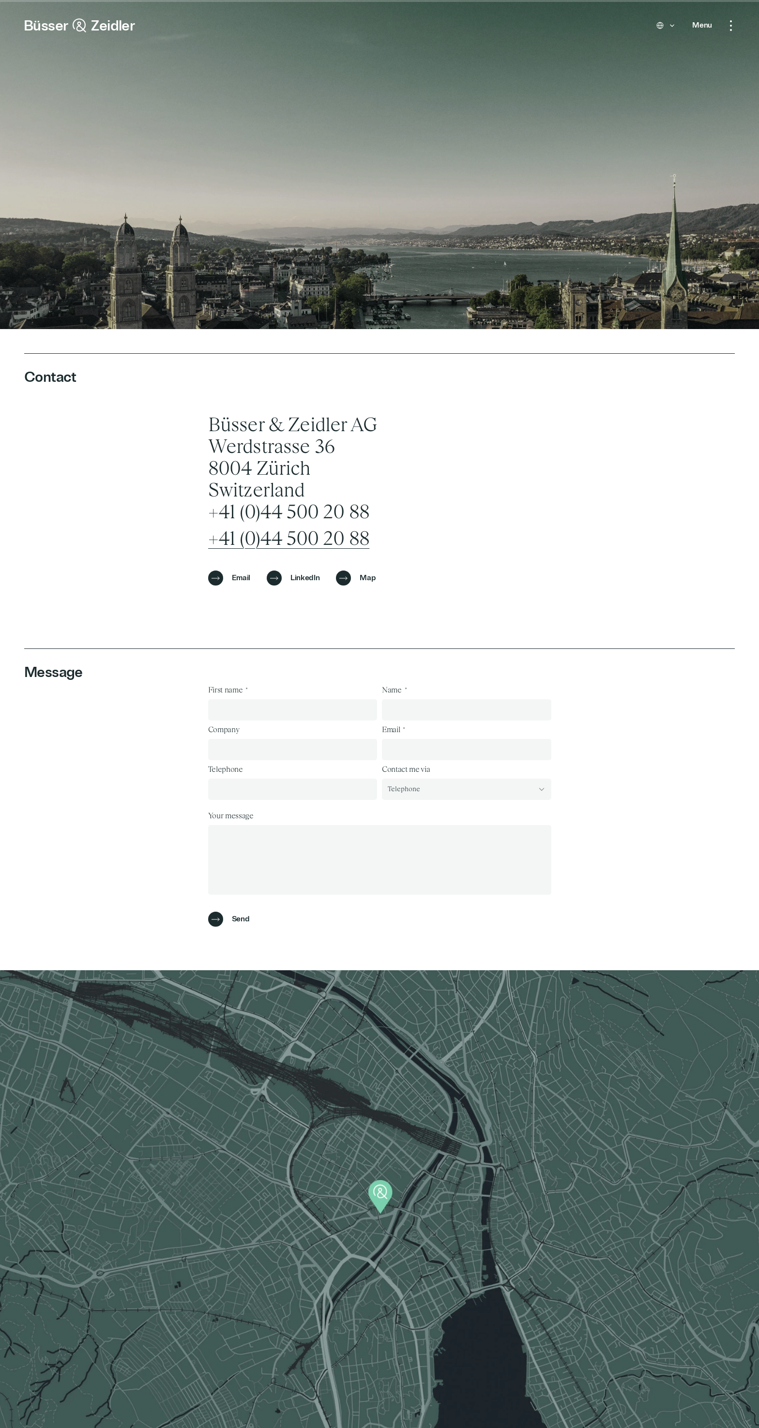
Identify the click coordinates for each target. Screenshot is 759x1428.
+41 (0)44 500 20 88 (289, 539)
